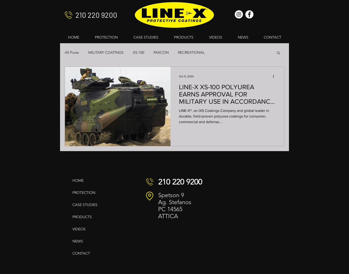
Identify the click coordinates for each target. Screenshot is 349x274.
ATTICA (168, 216)
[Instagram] (239, 14)
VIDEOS (78, 229)
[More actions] (275, 76)
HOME (78, 180)
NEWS (77, 241)
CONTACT (81, 253)
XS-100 (138, 52)
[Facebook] (249, 14)
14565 (174, 209)
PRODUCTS (82, 217)
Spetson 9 (171, 195)
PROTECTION (83, 192)
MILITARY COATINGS (106, 52)
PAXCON (161, 52)
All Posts (72, 52)
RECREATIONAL (191, 52)
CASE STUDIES (84, 205)
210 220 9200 (96, 15)
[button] (278, 53)
